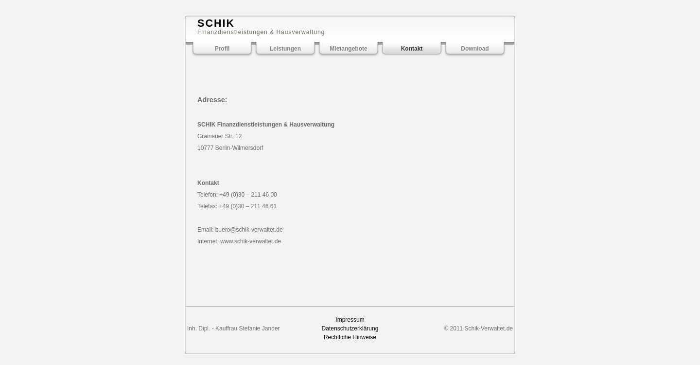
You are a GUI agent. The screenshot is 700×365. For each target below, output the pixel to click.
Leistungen (285, 48)
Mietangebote (348, 48)
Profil (222, 48)
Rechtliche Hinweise (350, 337)
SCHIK (216, 23)
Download (475, 48)
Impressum (349, 319)
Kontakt (412, 48)
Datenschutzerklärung (350, 328)
